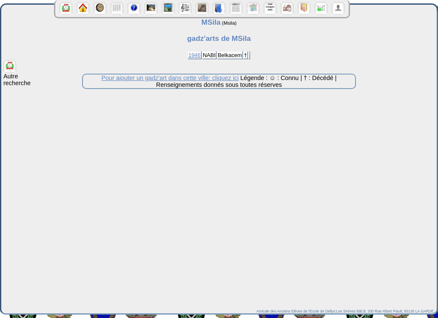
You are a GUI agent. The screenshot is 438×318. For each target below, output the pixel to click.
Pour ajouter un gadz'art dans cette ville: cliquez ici (170, 77)
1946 (194, 55)
